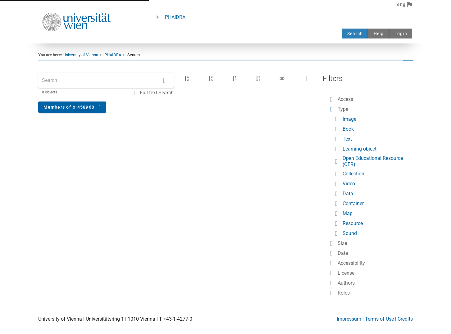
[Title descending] (210, 78)
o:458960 (83, 107)
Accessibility (351, 263)
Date (343, 253)
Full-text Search (157, 93)
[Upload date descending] (258, 78)
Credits (405, 319)
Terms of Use (379, 319)
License (346, 273)
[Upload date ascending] (234, 78)
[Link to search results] (282, 78)
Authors (346, 283)
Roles (344, 293)
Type (343, 109)
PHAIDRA (175, 17)
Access (345, 99)
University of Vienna (80, 54)
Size (342, 243)
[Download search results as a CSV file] (306, 78)
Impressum (349, 319)
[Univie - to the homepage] (76, 40)
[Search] (164, 80)
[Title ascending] (186, 78)
